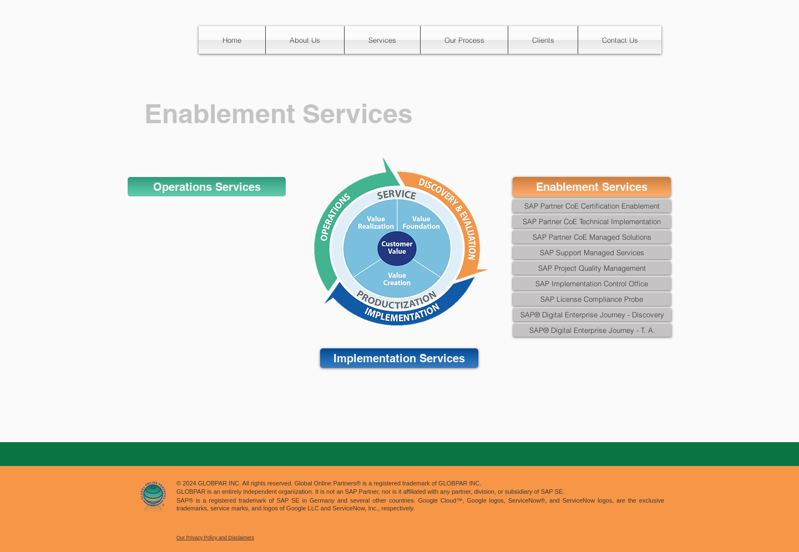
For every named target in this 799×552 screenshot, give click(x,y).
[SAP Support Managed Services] (592, 252)
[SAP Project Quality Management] (592, 268)
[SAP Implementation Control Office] (592, 283)
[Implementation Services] (399, 358)
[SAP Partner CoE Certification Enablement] (592, 206)
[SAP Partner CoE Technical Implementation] (592, 221)
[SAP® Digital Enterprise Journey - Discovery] (592, 314)
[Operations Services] (207, 186)
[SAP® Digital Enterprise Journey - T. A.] (592, 330)
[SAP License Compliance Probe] (592, 299)
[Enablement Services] (592, 187)
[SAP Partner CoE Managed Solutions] (592, 237)
